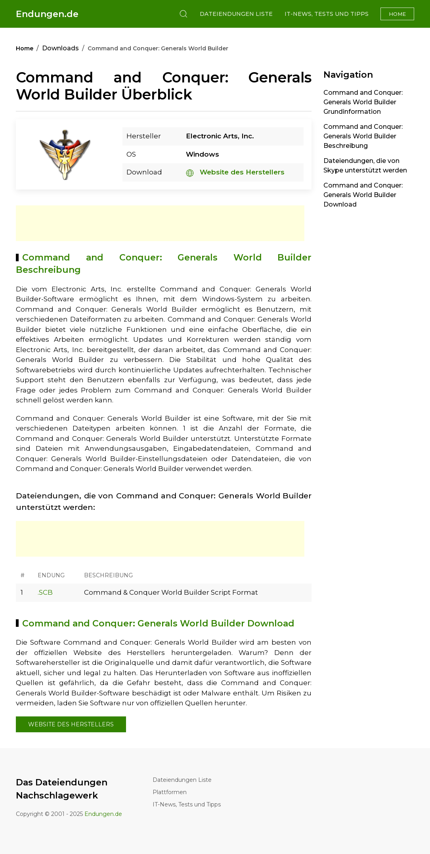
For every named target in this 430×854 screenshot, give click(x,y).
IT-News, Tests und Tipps (327, 13)
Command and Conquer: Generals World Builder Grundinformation (363, 102)
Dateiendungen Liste (236, 13)
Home (397, 14)
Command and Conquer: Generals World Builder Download (363, 195)
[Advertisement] (160, 223)
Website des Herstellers (235, 172)
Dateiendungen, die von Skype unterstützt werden (365, 165)
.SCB (45, 592)
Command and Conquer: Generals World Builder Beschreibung (363, 136)
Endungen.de (47, 14)
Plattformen (170, 792)
